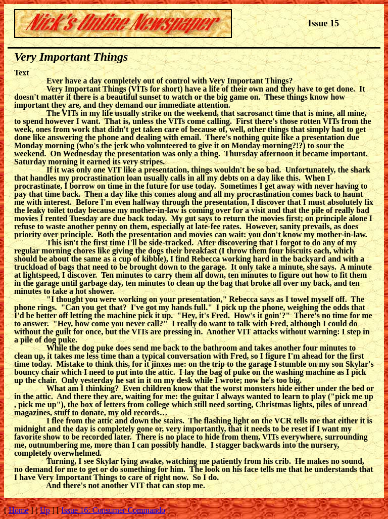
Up (45, 510)
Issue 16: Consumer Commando (113, 510)
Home (18, 510)
